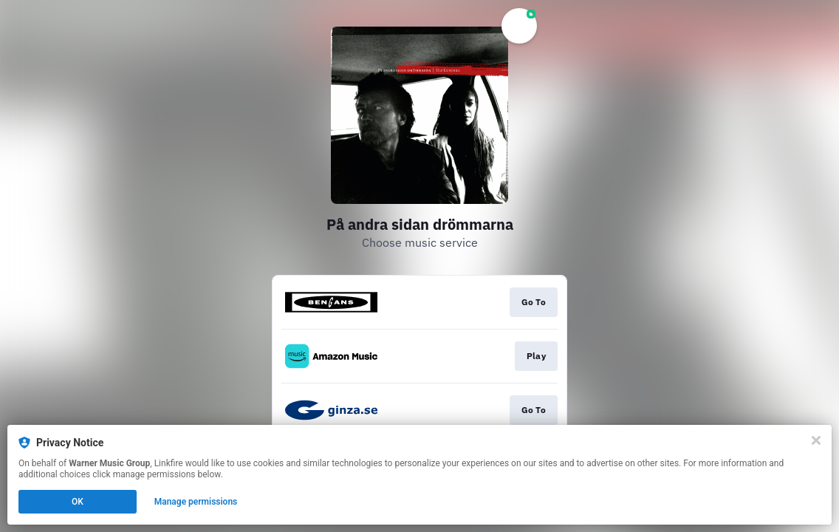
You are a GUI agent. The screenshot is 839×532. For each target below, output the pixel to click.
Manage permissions (196, 502)
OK (77, 502)
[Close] (816, 440)
